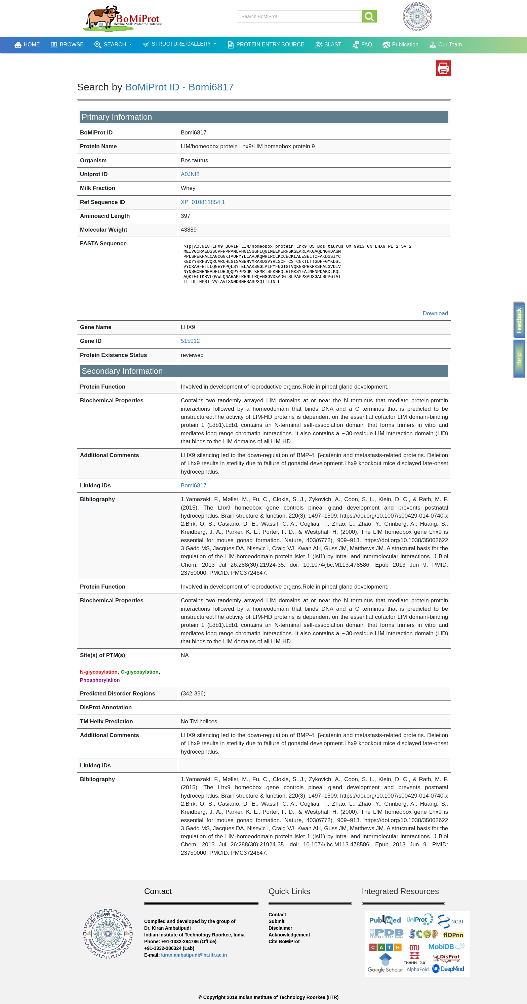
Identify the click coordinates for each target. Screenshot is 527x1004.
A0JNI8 (190, 174)
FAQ (362, 45)
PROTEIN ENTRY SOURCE (266, 45)
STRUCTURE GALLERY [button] (177, 44)
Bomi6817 (194, 485)
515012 (190, 341)
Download (435, 313)
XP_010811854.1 (203, 202)
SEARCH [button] (111, 45)
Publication (400, 45)
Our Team (445, 45)
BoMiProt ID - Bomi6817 (179, 86)
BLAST (328, 45)
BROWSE (67, 45)
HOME (27, 44)
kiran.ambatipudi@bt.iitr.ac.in (194, 955)
